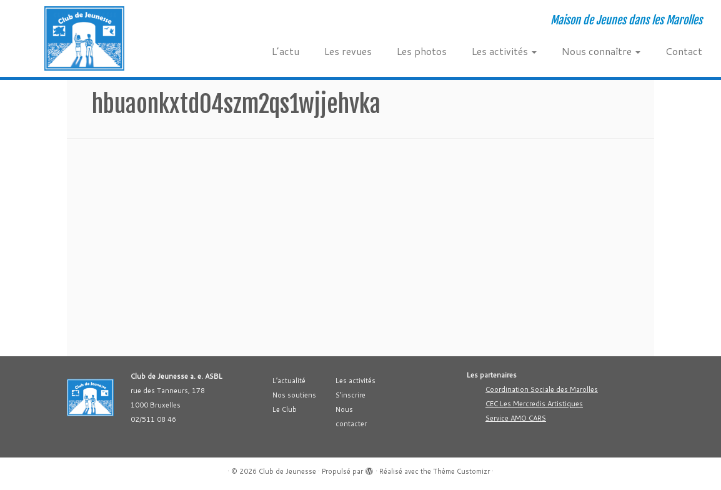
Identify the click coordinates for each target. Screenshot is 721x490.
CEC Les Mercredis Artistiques (534, 404)
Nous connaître (601, 51)
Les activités (504, 51)
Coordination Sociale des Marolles (541, 389)
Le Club (284, 409)
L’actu (285, 51)
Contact (683, 51)
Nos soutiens (294, 395)
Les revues (348, 51)
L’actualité (289, 381)
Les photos (422, 51)
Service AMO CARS (515, 418)
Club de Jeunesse (287, 471)
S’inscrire (350, 395)
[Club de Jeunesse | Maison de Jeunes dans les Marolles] (84, 38)
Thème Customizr (461, 471)
